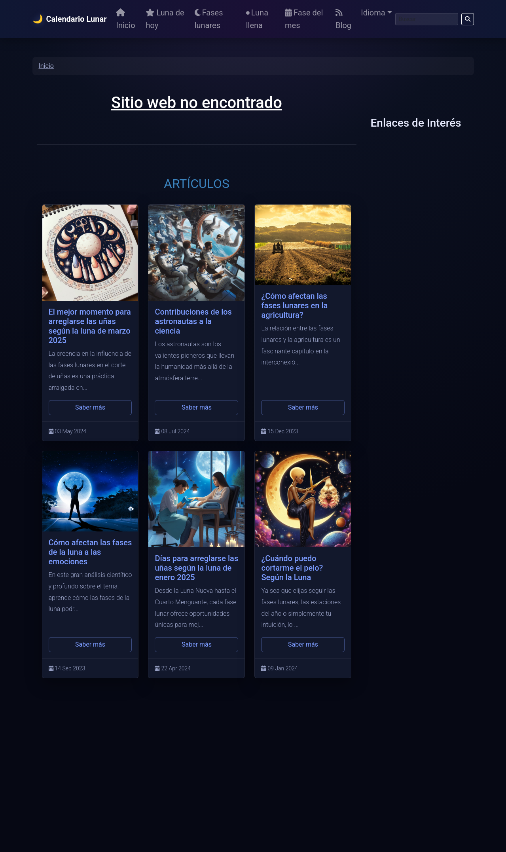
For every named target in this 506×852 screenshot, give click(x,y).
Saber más (90, 407)
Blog (343, 19)
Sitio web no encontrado (196, 102)
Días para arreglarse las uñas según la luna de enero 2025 (196, 568)
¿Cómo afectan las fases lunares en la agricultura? (294, 305)
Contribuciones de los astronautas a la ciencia (193, 321)
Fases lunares (209, 19)
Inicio (125, 19)
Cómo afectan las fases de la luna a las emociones (90, 552)
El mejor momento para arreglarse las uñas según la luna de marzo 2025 (90, 326)
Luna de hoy (165, 19)
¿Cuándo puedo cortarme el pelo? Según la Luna (292, 568)
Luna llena (257, 19)
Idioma (373, 12)
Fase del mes (304, 19)
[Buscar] (426, 19)
